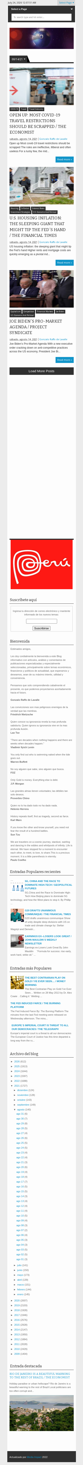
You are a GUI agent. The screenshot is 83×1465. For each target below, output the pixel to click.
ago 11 (20, 1210)
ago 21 (20, 1162)
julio (19, 1265)
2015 (17, 1324)
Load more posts (41, 371)
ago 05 (20, 1240)
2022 (17, 1081)
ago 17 (20, 1181)
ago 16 (20, 1186)
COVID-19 (14, 109)
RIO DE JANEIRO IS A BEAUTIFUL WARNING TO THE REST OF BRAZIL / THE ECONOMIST (40, 1375)
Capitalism (16, 312)
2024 (17, 1071)
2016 (17, 1320)
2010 (17, 1349)
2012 (17, 1339)
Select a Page (19, 9)
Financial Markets (45, 312)
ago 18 (20, 1176)
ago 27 (20, 1133)
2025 (17, 1066)
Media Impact (34, 1457)
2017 (17, 1315)
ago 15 (20, 1191)
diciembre (23, 1090)
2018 (17, 1310)
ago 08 (20, 1225)
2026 (17, 1061)
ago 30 (20, 1118)
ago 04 (20, 1244)
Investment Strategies (20, 212)
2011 (17, 1344)
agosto (21, 1109)
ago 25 (20, 1143)
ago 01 (20, 1259)
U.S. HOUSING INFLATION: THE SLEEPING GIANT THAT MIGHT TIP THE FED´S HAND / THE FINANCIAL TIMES (38, 227)
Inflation (25, 208)
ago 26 (20, 1138)
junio (20, 1270)
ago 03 (20, 1249)
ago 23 (20, 1152)
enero (20, 1294)
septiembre (23, 1104)
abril (20, 1279)
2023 (17, 1076)
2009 (17, 1354)
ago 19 (20, 1172)
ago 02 (20, 1254)
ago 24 (20, 1147)
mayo (20, 1275)
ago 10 (20, 1215)
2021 (17, 1085)
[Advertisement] (41, 421)
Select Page (65, 2)
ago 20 (20, 1167)
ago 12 (20, 1206)
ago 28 (20, 1128)
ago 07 (20, 1230)
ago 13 (20, 1201)
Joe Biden (60, 312)
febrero (21, 1289)
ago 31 (20, 1113)
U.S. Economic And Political (44, 212)
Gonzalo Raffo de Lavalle (53, 139)
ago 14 (20, 1196)
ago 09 (20, 1220)
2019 (17, 1305)
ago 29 (20, 1123)
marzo (21, 1284)
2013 (17, 1334)
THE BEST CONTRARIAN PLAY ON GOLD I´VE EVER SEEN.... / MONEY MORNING (45, 981)
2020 (17, 1300)
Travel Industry (36, 109)
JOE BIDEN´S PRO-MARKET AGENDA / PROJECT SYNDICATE (36, 327)
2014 (17, 1329)
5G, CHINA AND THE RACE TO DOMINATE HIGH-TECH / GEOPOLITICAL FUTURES (48, 885)
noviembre (23, 1095)
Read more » (64, 159)
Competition (28, 312)
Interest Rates (38, 208)
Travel (23, 109)
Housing (14, 208)
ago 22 (20, 1157)
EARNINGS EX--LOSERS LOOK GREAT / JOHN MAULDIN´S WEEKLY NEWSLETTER (48, 940)
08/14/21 (17, 59)
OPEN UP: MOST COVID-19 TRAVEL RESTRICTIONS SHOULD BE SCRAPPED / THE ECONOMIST (38, 124)
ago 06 (20, 1235)
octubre (21, 1100)
